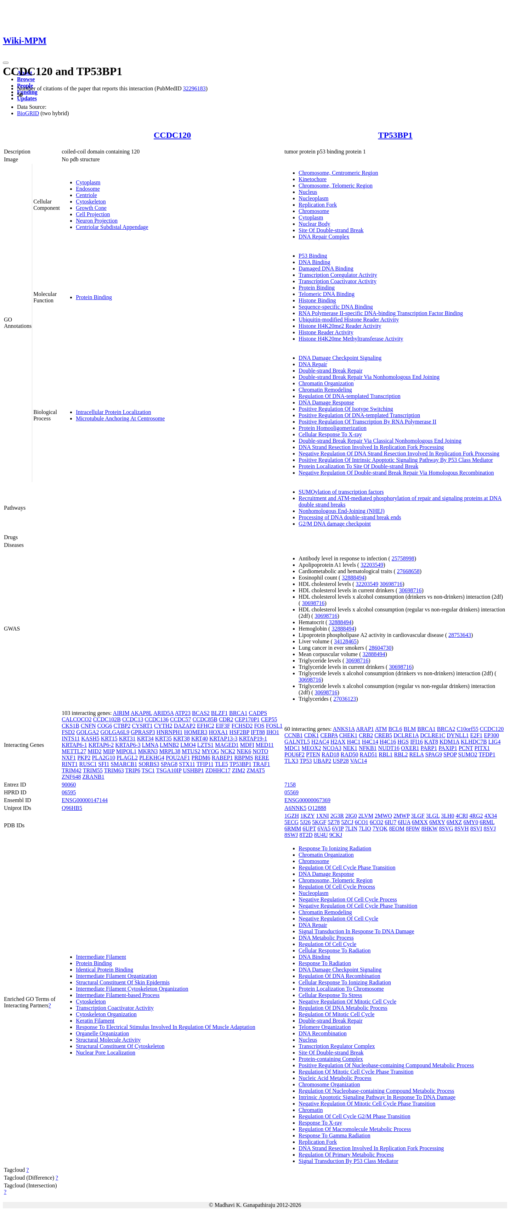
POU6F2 (294, 754)
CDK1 (311, 735)
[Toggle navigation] (5, 63)
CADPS (258, 713)
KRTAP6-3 (128, 745)
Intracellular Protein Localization (113, 412)
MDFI (247, 745)
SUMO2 (467, 754)
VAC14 (358, 761)
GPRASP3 (143, 732)
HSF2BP (239, 732)
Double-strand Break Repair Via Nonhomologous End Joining (369, 377)
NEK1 (350, 748)
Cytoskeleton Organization (106, 1014)
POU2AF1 (178, 758)
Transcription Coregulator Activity (338, 275)
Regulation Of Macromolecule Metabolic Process (355, 1129)
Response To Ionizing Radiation (335, 848)
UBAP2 (322, 761)
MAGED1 (227, 745)
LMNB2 (169, 745)
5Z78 (334, 822)
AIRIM (121, 713)
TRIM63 (114, 770)
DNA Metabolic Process (326, 938)
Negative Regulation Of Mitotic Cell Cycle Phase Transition (367, 1104)
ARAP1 (365, 729)
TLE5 (221, 764)
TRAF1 (261, 764)
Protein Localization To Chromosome (341, 989)
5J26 (305, 822)
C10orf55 (467, 729)
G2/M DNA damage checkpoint (335, 524)
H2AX (338, 742)
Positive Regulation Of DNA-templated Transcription (359, 415)
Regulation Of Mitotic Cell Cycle (336, 1014)
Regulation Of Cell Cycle (327, 944)
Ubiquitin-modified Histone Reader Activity (349, 320)
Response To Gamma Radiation (334, 1135)
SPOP (450, 754)
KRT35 (163, 738)
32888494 (353, 578)
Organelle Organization (102, 1033)
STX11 (187, 764)
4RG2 (476, 816)
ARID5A (163, 713)
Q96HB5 (72, 808)
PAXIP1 (447, 748)
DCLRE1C (432, 735)
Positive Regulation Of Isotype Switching (346, 409)
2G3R (337, 816)
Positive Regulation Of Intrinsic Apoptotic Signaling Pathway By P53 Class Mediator (396, 460)
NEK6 (244, 751)
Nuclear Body (314, 224)
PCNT (466, 748)
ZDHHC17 (218, 770)
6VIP (338, 829)
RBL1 (385, 754)
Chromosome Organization (329, 1084)
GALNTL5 (297, 742)
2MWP (401, 816)
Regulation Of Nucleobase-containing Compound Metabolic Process (376, 1091)
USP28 (340, 761)
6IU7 (390, 822)
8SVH (462, 829)
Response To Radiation (325, 963)
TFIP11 (205, 764)
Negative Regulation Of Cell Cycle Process (348, 899)
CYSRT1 (142, 726)
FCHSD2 (242, 726)
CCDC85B (205, 719)
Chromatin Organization (326, 383)
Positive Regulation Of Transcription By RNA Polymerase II (367, 422)
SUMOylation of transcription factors (341, 492)
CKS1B (70, 726)
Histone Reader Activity (326, 332)
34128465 (345, 641)
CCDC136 (156, 719)
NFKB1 (368, 748)
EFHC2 (205, 726)
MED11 (265, 745)
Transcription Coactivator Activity (337, 281)
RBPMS (243, 758)
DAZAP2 (185, 726)
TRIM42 (71, 770)
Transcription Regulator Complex (337, 1046)
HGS (403, 742)
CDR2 (226, 719)
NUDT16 (389, 748)
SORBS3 (148, 764)
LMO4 (188, 745)
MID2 (95, 751)
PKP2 (83, 758)
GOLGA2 (87, 732)
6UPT (309, 829)
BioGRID (28, 113)
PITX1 (482, 748)
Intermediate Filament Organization (116, 976)
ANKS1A (344, 729)
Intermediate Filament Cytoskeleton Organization (132, 989)
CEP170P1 (247, 719)
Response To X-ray (320, 1123)
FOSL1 (274, 726)
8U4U (321, 835)
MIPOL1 (126, 751)
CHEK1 (348, 735)
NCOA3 (332, 748)
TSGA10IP (168, 770)
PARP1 (429, 748)
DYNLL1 (458, 735)
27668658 (408, 571)
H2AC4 (320, 742)
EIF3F (223, 726)
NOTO (260, 751)
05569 (291, 792)
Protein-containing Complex (331, 1059)
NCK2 (228, 751)
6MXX (420, 822)
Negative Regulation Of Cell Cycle (338, 919)
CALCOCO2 (76, 719)
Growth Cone (91, 208)
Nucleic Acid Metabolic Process (335, 1078)
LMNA (150, 745)
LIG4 (494, 742)
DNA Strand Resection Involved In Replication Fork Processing (371, 447)
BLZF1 (219, 713)
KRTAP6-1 (74, 745)
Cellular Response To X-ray (330, 434)
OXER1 (410, 748)
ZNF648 (71, 777)
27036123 (344, 699)
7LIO (365, 829)
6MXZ (454, 822)
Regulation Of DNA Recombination (339, 976)
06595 (69, 792)
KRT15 (109, 738)
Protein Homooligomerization (333, 428)
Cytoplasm (88, 182)
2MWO (383, 816)
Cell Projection (93, 214)
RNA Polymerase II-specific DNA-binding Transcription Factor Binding (381, 313)
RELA (416, 754)
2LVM (365, 816)
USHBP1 (193, 770)
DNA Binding (314, 262)
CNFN (88, 726)
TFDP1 (487, 754)
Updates (27, 98)
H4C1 (354, 742)
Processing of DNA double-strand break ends (350, 517)
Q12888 (317, 808)
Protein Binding (94, 297)
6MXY (437, 822)
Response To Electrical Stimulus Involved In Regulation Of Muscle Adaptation (165, 1027)
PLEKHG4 (151, 758)
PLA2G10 (103, 758)
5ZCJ (347, 822)
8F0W (413, 829)
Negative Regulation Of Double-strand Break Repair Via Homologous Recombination (396, 473)
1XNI (322, 816)
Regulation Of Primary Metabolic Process (346, 1155)
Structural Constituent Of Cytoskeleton (120, 1046)
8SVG (446, 829)
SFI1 (103, 764)
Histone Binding (317, 300)
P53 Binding (313, 256)
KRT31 (127, 738)
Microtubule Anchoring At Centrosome (120, 418)
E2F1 (476, 735)
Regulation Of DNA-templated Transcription (350, 396)
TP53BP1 (395, 135)
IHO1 (272, 732)
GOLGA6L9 (115, 732)
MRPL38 (170, 751)
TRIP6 (132, 770)
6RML (487, 822)
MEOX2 (311, 748)
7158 (290, 785)
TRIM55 (93, 770)
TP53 (306, 761)
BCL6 (395, 729)
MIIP (109, 751)
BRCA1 (238, 713)
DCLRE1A (406, 735)
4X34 (490, 816)
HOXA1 (218, 732)
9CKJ (335, 835)
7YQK (380, 829)
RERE (262, 758)
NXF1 (69, 758)
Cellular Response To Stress (330, 995)
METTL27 (74, 751)
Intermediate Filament (101, 957)
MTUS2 (191, 751)
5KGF (319, 822)
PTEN (313, 754)
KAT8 (431, 742)
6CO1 (361, 822)
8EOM (396, 829)
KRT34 (145, 738)
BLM (410, 729)
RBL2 (401, 754)
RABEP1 (222, 758)
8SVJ (489, 829)
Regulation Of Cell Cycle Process (337, 887)
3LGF (417, 816)
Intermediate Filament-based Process (117, 995)
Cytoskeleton (91, 201)
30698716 (391, 584)
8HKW (429, 829)
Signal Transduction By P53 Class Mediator (348, 1161)
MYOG (210, 751)
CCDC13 (132, 719)
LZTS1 (205, 745)
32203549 (372, 565)
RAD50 (349, 754)
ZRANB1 (93, 777)
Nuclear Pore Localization (105, 1053)
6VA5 (323, 829)
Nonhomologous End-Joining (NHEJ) (342, 511)
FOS (259, 726)
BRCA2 (446, 729)
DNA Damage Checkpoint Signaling (340, 358)
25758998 (403, 558)
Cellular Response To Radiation (334, 950)
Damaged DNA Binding (326, 268)
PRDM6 (200, 758)
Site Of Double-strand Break (331, 230)
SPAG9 (433, 754)
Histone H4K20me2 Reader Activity (340, 326)
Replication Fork (318, 205)
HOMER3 (196, 732)
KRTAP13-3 (223, 738)
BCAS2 (201, 713)
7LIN (351, 829)
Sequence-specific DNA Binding (336, 307)
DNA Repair (313, 364)
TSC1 (148, 770)
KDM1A (449, 742)
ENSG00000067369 (307, 800)
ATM (381, 729)
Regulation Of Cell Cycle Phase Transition (347, 868)
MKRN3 (148, 751)
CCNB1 (293, 735)
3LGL (433, 816)
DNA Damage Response (326, 402)
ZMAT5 (255, 770)
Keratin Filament (95, 1021)
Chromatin (311, 1110)
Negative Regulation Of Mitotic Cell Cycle (347, 1001)
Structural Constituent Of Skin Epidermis (123, 982)
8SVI (476, 829)
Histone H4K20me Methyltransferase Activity (351, 339)
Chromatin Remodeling (325, 390)
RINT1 (70, 764)
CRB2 (366, 735)
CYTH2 (163, 726)
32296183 (194, 88)
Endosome (88, 189)
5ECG (291, 822)
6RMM (292, 829)
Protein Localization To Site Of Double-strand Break (358, 466)
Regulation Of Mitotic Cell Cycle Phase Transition (356, 1072)
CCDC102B (107, 719)
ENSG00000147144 (85, 800)
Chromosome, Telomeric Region (336, 186)
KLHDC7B (474, 742)
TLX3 (291, 761)
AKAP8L (141, 713)
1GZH (291, 816)
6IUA (404, 822)
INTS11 (71, 738)
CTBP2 (121, 726)
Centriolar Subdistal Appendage (112, 227)
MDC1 (292, 748)
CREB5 (383, 735)
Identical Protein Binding (104, 970)
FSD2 (68, 732)
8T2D (305, 835)
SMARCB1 (123, 764)
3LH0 (447, 816)
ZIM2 (238, 770)
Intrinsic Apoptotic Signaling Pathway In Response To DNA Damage (377, 1097)
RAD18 (330, 754)
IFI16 (416, 742)
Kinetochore (313, 179)
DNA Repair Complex (324, 237)
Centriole (86, 195)
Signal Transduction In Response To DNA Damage (356, 931)
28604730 (380, 648)
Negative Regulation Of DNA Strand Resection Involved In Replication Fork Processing (399, 454)
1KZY (307, 816)
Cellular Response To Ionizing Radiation (345, 982)
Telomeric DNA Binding (327, 294)
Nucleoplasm (313, 198)
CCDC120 (172, 135)
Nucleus (308, 192)
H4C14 (370, 742)
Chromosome (314, 211)
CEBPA (329, 735)
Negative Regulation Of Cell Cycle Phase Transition (358, 906)
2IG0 (351, 816)
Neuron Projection (97, 221)
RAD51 (369, 754)
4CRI (462, 816)
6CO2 (376, 822)
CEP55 (269, 719)
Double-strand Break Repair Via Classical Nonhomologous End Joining (380, 441)
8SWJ (291, 835)
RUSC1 (88, 764)
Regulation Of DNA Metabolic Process (343, 1008)
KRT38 (181, 738)
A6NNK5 (295, 808)
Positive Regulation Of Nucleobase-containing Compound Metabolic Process (386, 1065)
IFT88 (258, 732)
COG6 (104, 726)
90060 (69, 785)
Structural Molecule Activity (108, 1040)
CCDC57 (180, 719)
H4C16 (388, 742)
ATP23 (183, 713)
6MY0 (470, 822)
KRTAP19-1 (253, 738)
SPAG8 (169, 764)
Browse (26, 79)
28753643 (459, 635)
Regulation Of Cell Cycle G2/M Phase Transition (354, 1116)
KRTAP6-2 (101, 745)
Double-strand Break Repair (330, 371)
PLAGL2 (127, 758)
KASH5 (90, 738)
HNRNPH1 (170, 732)
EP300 (491, 735)
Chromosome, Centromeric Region (338, 173)
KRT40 (199, 738)
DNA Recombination (323, 1033)
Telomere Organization (325, 1027)
